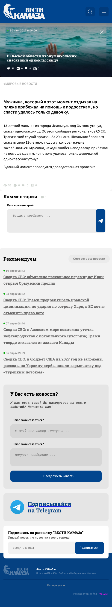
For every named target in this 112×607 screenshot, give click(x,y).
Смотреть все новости (89, 258)
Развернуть (56, 585)
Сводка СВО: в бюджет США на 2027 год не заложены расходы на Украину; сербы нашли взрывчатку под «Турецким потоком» (53, 365)
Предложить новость (58, 476)
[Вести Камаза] (24, 11)
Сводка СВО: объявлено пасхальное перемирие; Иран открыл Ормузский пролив (53, 280)
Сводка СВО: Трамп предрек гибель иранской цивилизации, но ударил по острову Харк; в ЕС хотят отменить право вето (54, 306)
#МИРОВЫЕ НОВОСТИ (20, 84)
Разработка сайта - (91, 593)
